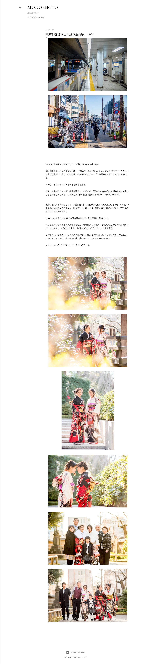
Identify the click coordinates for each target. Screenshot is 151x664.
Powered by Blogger (75, 652)
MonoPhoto (42, 7)
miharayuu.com (36, 17)
